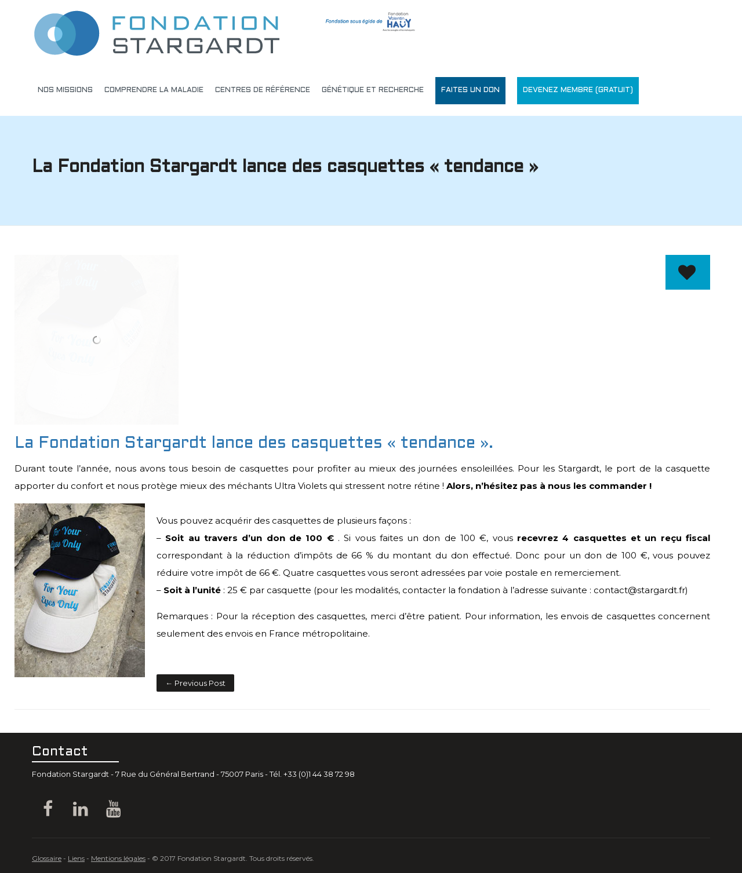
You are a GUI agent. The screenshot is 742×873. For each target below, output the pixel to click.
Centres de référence (262, 90)
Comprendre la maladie (153, 90)
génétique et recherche (373, 90)
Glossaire (46, 858)
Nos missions (65, 90)
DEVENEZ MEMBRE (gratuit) (578, 90)
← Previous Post (195, 683)
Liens (76, 858)
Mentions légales (118, 858)
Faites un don (470, 90)
